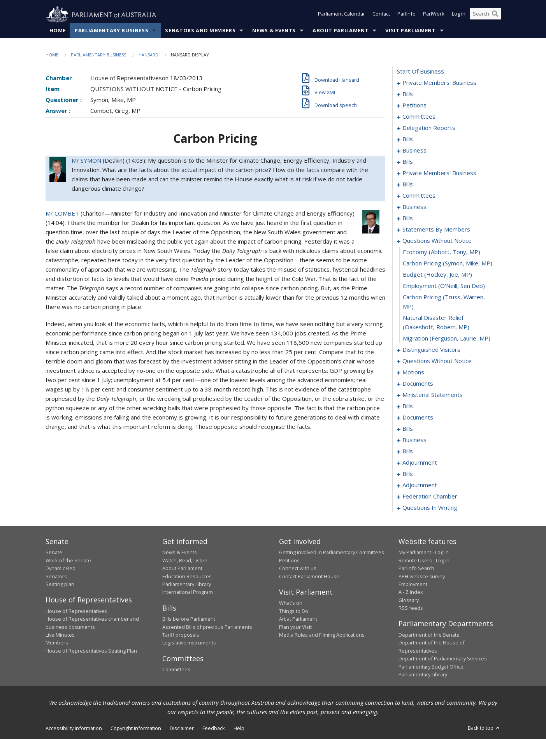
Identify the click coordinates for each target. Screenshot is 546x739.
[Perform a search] (495, 15)
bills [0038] (407, 139)
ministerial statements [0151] (432, 395)
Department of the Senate (429, 635)
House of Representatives (76, 610)
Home (57, 30)
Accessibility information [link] (74, 728)
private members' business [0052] (439, 173)
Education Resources (187, 576)
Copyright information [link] (136, 728)
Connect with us (297, 568)
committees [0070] (418, 196)
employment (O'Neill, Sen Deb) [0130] (444, 286)
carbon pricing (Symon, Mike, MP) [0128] (447, 263)
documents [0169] (417, 417)
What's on (290, 603)
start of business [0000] (420, 71)
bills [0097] (407, 218)
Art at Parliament (298, 619)
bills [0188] (407, 451)
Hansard (148, 55)
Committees (176, 669)
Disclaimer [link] (182, 728)
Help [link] (238, 728)
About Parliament (341, 30)
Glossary (409, 600)
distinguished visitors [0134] (431, 350)
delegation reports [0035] (428, 128)
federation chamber (429, 496)
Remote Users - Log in (424, 560)
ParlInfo (406, 14)
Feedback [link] (213, 728)
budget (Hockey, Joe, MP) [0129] (437, 275)
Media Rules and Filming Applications (322, 635)
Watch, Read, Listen (184, 560)
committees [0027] (418, 117)
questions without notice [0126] (437, 241)
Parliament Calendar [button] (341, 14)
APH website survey (422, 576)
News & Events (273, 30)
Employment (413, 584)
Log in (458, 14)
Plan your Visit (295, 626)
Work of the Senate (68, 560)
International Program (187, 592)
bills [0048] (407, 162)
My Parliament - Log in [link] (424, 552)
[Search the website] (485, 15)
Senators (56, 576)
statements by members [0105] (436, 229)
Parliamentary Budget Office (431, 666)
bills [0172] (407, 429)
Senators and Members (200, 30)
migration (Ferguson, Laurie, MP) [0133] (446, 338)
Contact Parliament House (309, 576)
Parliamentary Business (111, 30)
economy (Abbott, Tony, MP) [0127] (441, 252)
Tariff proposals (180, 635)
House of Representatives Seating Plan (91, 650)
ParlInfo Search (416, 568)
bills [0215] (407, 474)
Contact (381, 14)
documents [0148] (417, 384)
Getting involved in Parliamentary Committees (331, 552)
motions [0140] (413, 372)
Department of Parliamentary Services (443, 658)
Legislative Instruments (189, 642)
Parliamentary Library (186, 584)
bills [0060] (407, 184)
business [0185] (414, 440)
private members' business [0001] (439, 83)
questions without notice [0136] (437, 361)
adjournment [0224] (419, 485)
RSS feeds (411, 608)
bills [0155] (407, 406)
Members (57, 642)
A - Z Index (411, 592)
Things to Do (293, 610)
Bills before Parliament (188, 619)
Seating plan (60, 584)
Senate (54, 552)
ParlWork (433, 14)
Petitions (289, 560)
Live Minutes (60, 635)
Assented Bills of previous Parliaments (207, 626)
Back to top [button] (484, 728)
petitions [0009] (414, 105)
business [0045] (414, 150)
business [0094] (414, 207)
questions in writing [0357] (429, 508)
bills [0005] (407, 94)
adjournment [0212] (419, 463)
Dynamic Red (60, 568)
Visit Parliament (410, 30)
